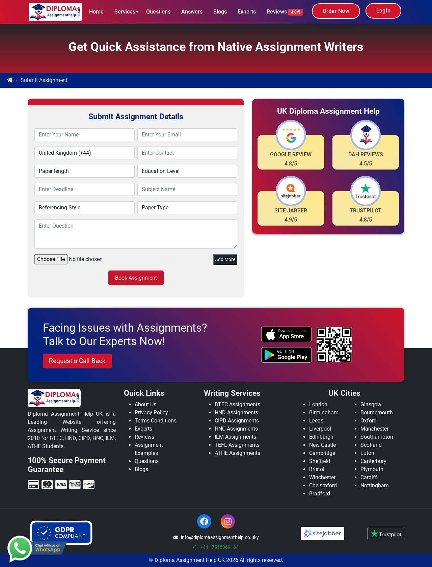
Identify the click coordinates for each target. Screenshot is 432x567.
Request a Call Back (77, 361)
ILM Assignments (235, 437)
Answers (191, 11)
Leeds (316, 420)
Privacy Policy (151, 412)
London (318, 404)
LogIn (383, 10)
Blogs (220, 11)
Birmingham (324, 412)
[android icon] (286, 355)
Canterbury (373, 461)
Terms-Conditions (156, 420)
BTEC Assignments (237, 404)
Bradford (319, 493)
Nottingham (374, 485)
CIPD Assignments (237, 420)
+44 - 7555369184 (216, 547)
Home (96, 11)
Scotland (371, 445)
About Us (145, 404)
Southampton (376, 437)
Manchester (374, 429)
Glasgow (370, 404)
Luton (367, 453)
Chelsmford (323, 485)
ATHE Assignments (237, 453)
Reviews (285, 12)
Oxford (368, 420)
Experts (247, 11)
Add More (225, 259)
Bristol (316, 469)
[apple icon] (286, 334)
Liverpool (320, 429)
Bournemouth (376, 412)
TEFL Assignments (237, 445)
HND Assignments (236, 412)
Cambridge (322, 453)
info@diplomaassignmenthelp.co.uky (216, 537)
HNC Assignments (236, 429)
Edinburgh (321, 437)
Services (124, 11)
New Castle (322, 445)
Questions (158, 11)
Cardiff (368, 477)
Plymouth (371, 469)
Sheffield (319, 461)
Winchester (322, 477)
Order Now (336, 11)
